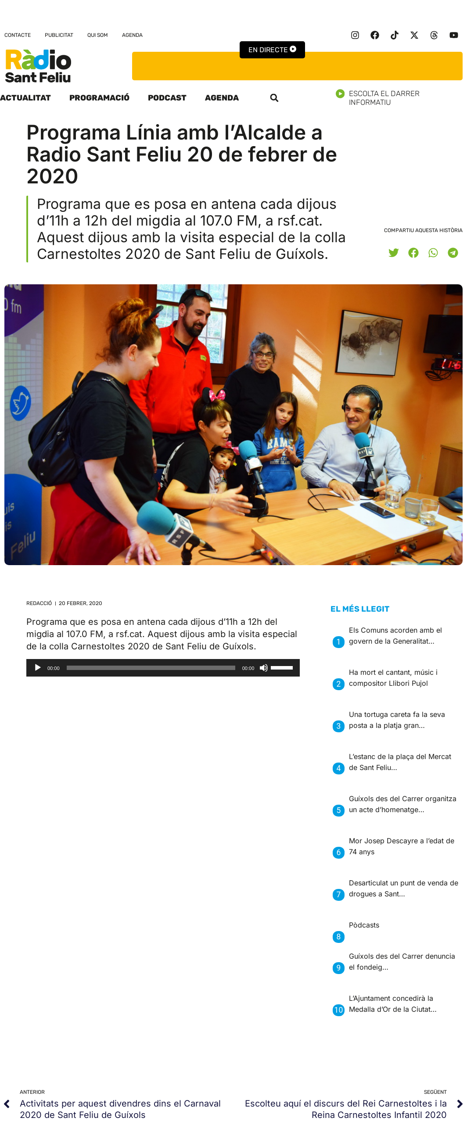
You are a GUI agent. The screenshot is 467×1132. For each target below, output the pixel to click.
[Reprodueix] (37, 667)
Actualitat (25, 98)
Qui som (97, 35)
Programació (99, 98)
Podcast (167, 98)
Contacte (17, 35)
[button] (274, 97)
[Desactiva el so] (263, 667)
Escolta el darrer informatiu (401, 98)
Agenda (132, 35)
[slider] (151, 668)
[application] (163, 668)
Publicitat (59, 35)
